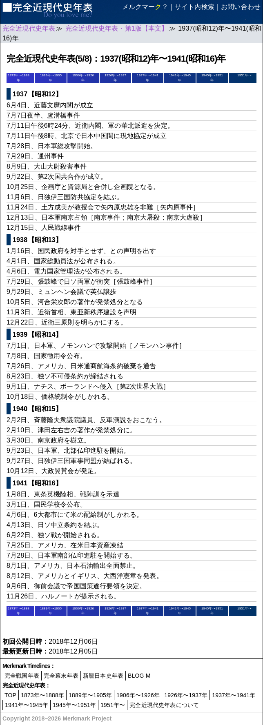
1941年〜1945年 (26, 705)
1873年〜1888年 (42, 695)
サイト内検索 (194, 6)
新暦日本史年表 (103, 675)
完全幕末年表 (61, 675)
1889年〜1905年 (90, 695)
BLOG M (139, 675)
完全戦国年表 (21, 675)
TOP (10, 695)
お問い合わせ (241, 6)
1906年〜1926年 (138, 695)
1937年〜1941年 (233, 695)
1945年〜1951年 (74, 705)
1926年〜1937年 (185, 695)
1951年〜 (244, 75)
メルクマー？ (145, 6)
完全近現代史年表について (164, 705)
